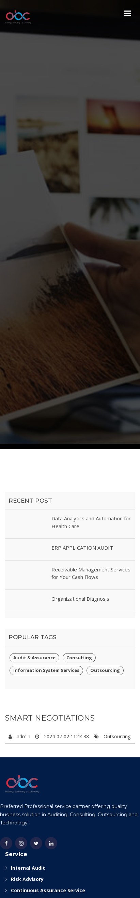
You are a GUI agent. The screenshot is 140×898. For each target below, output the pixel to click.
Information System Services (46, 670)
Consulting (79, 658)
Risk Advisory (27, 879)
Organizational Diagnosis (80, 598)
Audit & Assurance (34, 658)
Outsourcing (105, 670)
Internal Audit (28, 868)
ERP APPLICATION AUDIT (82, 547)
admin (23, 736)
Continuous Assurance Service (48, 890)
